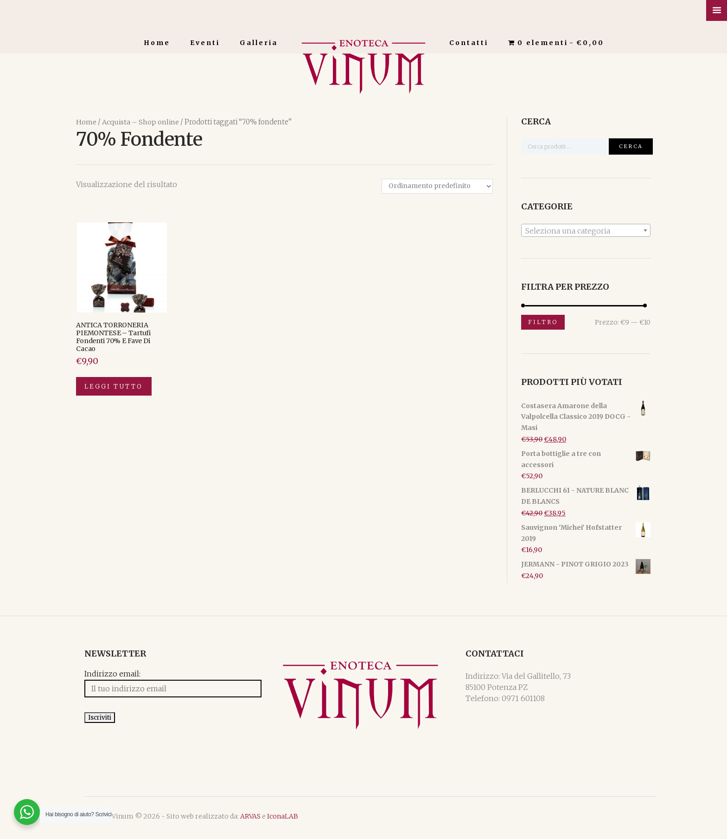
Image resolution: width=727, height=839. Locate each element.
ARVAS (242, 819)
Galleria (259, 43)
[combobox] (585, 229)
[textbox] (586, 230)
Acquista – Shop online (140, 121)
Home (157, 43)
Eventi (205, 43)
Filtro (543, 321)
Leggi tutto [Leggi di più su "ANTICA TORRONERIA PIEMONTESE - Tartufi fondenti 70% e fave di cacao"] (115, 387)
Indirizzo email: (104, 675)
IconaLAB (274, 819)
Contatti (468, 43)
